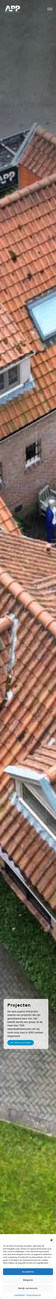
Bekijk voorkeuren (28, 1288)
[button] (51, 1240)
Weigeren (28, 1279)
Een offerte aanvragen (20, 1042)
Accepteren (28, 1271)
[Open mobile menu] (49, 9)
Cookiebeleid (19, 1295)
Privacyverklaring (33, 1295)
